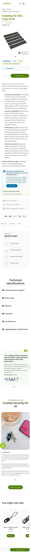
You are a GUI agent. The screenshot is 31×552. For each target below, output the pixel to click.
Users (19, 223)
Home (4, 9)
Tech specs (12, 223)
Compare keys (7, 194)
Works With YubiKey (15, 122)
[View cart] (23, 4)
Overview (3, 223)
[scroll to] (15, 56)
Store (9, 9)
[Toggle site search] (20, 4)
